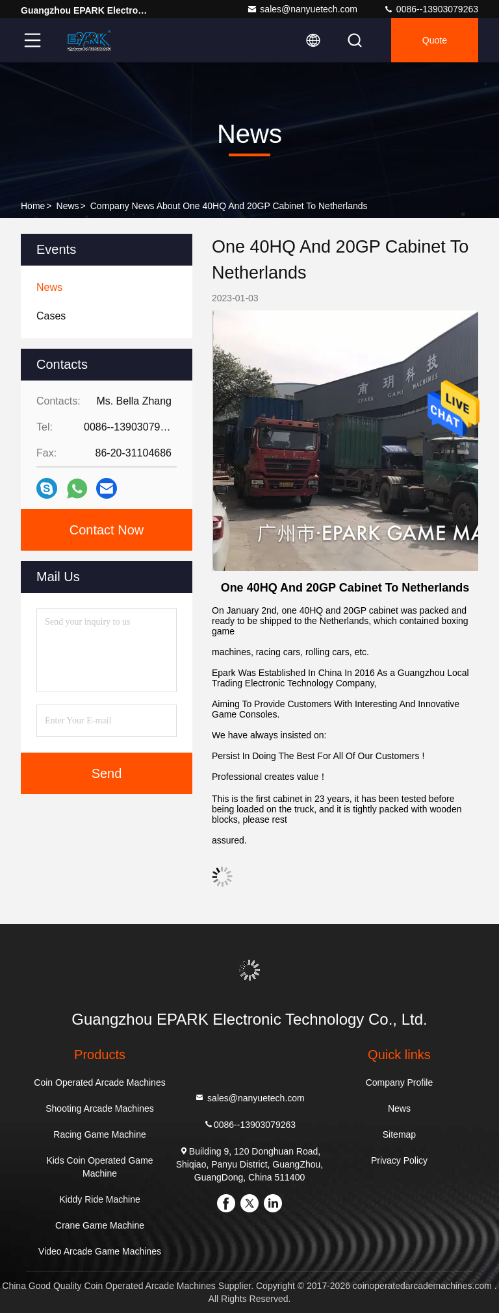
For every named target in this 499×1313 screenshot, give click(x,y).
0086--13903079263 (430, 9)
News (68, 206)
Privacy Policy (399, 1160)
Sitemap (399, 1134)
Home (33, 206)
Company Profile (399, 1082)
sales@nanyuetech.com (302, 9)
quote (434, 40)
